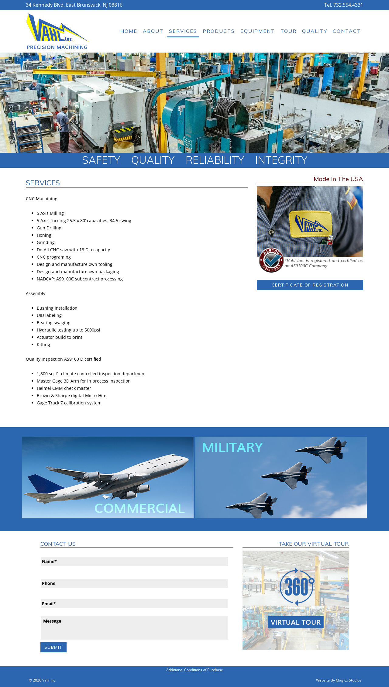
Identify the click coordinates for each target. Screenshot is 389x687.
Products (219, 31)
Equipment (257, 31)
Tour (289, 31)
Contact (347, 31)
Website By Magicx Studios (338, 680)
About (153, 31)
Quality (314, 31)
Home (128, 31)
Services (183, 31)
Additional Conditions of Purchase (194, 669)
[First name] (134, 561)
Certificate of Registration (310, 285)
